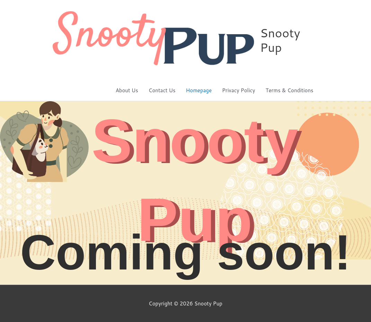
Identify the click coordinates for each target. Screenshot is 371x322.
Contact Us (162, 90)
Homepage (199, 90)
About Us (127, 90)
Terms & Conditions (289, 90)
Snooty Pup (280, 40)
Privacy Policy (238, 90)
